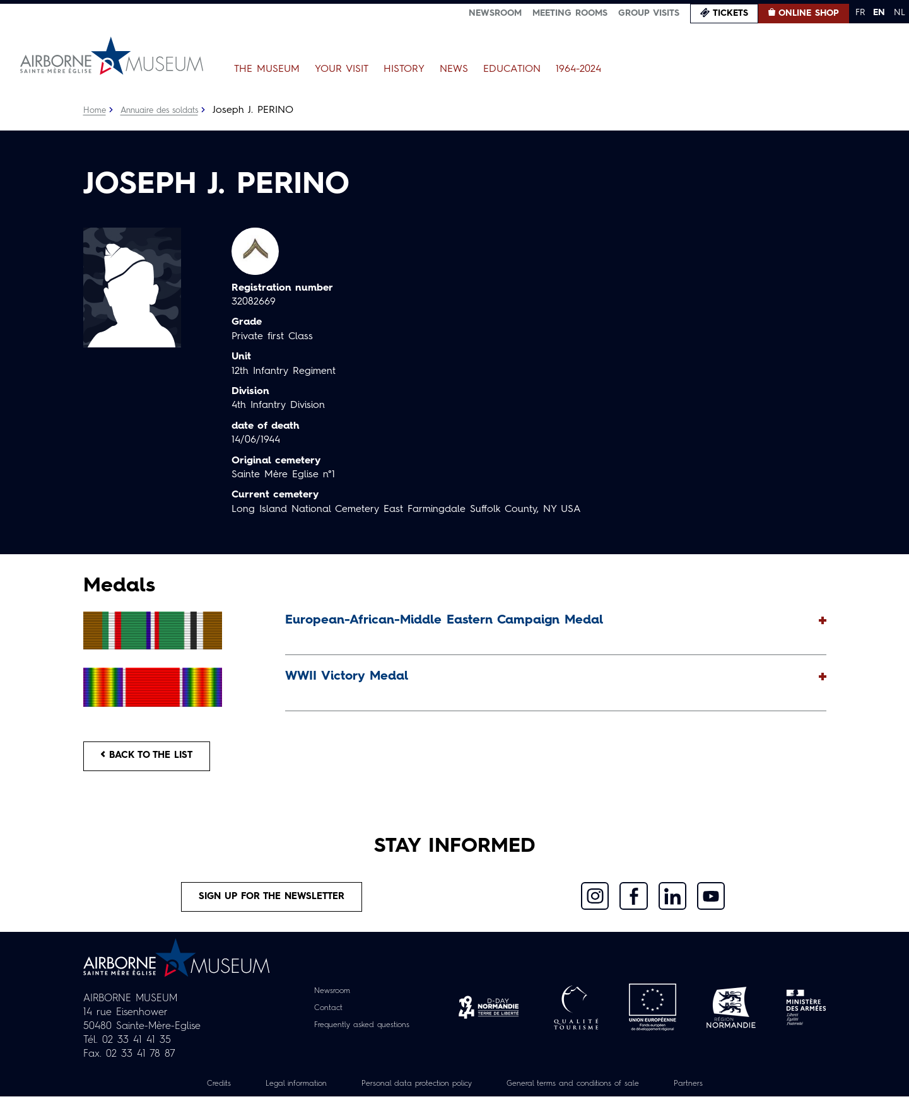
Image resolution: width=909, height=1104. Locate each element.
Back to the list (152, 758)
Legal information (276, 1090)
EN (879, 12)
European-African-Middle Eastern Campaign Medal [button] (444, 620)
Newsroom (495, 13)
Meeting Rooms (569, 13)
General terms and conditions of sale (585, 1090)
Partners (713, 1090)
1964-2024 (578, 69)
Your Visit (341, 69)
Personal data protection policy (410, 1090)
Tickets (730, 13)
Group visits (648, 13)
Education (512, 69)
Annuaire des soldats (165, 110)
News (454, 69)
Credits (192, 1090)
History (404, 69)
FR (860, 12)
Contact (322, 1014)
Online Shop (808, 13)
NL (899, 12)
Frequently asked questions (362, 1031)
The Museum (267, 69)
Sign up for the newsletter (272, 902)
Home (95, 110)
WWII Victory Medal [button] (346, 676)
